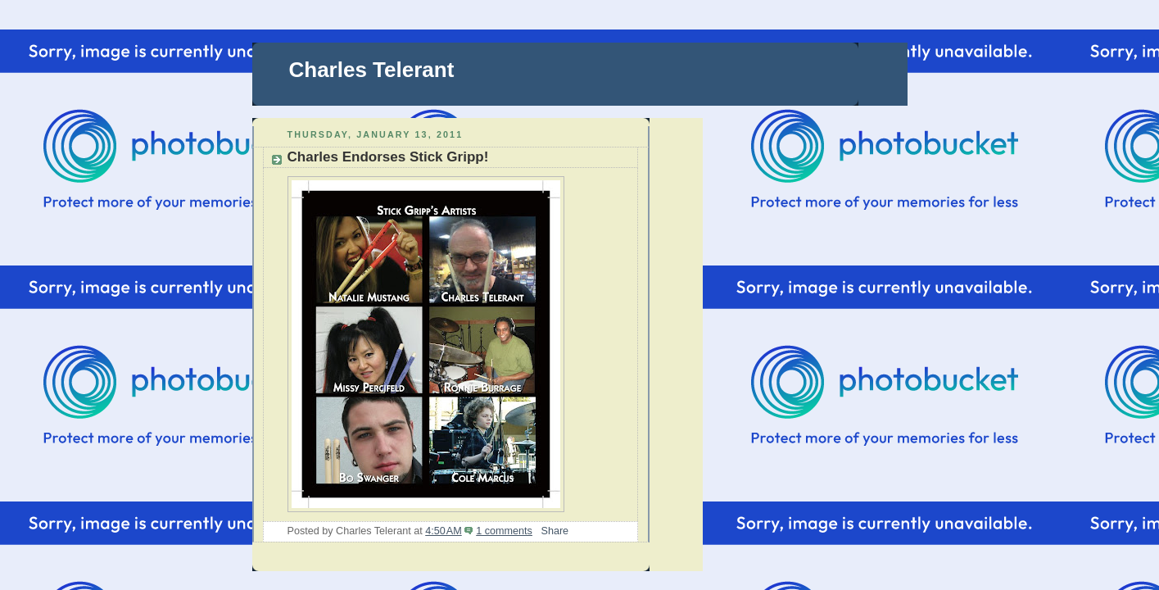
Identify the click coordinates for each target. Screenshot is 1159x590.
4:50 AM (443, 531)
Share (554, 531)
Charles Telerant (372, 69)
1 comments (504, 531)
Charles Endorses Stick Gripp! (388, 157)
